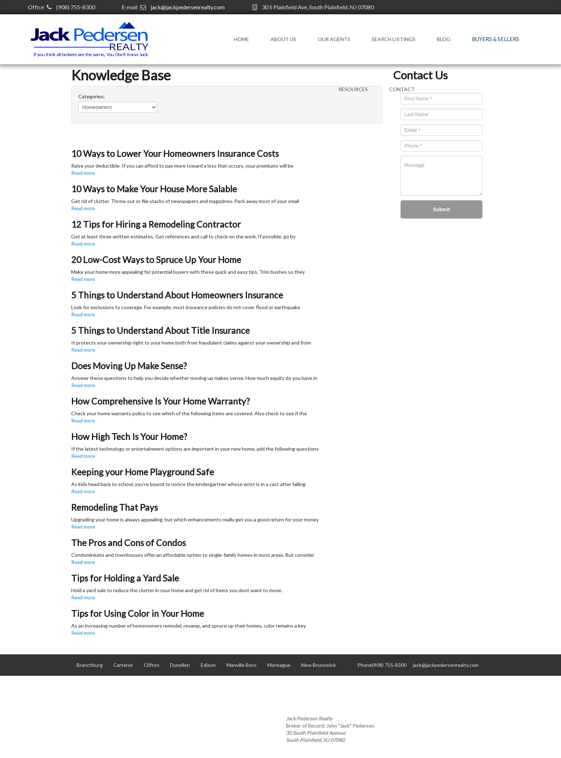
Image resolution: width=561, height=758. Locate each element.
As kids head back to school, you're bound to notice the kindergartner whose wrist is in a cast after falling (188, 484)
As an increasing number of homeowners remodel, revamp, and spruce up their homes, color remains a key (188, 626)
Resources (353, 89)
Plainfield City (184, 686)
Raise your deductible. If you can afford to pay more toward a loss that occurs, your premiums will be (182, 166)
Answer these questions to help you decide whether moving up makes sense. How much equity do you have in (194, 378)
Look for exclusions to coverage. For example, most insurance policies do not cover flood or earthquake (185, 307)
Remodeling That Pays (114, 507)
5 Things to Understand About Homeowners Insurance (177, 295)
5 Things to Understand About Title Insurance (160, 330)
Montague (279, 665)
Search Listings (393, 39)
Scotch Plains (225, 686)
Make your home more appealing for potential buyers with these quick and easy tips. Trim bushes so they (188, 272)
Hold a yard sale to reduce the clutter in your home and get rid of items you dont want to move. (176, 590)
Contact (402, 89)
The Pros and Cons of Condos (128, 542)
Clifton (151, 665)
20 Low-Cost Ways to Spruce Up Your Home (156, 259)
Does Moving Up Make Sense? (129, 366)
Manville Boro (241, 665)
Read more (83, 173)
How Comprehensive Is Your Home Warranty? (160, 401)
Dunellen (180, 665)
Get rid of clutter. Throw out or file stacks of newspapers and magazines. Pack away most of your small (185, 201)
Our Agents (334, 39)
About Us (283, 39)
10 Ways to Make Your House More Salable (154, 189)
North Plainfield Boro (100, 686)
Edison (208, 665)
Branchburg (90, 665)
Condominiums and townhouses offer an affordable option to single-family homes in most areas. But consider (192, 555)
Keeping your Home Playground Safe (142, 472)
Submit (441, 209)
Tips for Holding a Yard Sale (125, 578)
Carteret (123, 665)
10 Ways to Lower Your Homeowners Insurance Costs (175, 153)
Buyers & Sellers (495, 39)
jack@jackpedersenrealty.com (188, 7)
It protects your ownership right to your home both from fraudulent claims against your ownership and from (191, 343)
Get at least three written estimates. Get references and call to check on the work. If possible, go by (183, 236)
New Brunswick (318, 665)
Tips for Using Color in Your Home (137, 613)
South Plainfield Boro (274, 686)
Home (241, 39)
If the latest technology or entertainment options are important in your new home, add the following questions (195, 449)
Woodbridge (322, 686)
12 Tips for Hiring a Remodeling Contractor (156, 224)
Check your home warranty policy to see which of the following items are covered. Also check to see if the (189, 413)
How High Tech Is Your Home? (129, 436)
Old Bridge (146, 686)
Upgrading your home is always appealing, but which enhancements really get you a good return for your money (195, 519)
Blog (443, 39)
